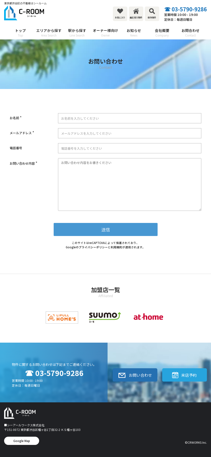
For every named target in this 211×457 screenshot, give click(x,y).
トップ (20, 33)
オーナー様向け (105, 33)
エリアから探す (49, 33)
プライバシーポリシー (93, 247)
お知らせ (134, 33)
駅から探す (77, 33)
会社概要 (162, 33)
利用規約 (116, 247)
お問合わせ (190, 33)
